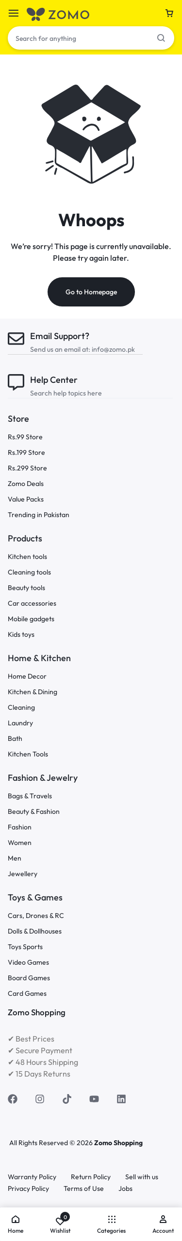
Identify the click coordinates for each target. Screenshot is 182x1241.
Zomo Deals (26, 484)
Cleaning (21, 707)
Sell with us (141, 1177)
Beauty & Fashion (34, 812)
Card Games (27, 993)
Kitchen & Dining (32, 692)
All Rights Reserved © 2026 (51, 1142)
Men (14, 858)
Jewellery (22, 874)
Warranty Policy (32, 1177)
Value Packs (26, 499)
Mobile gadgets (31, 619)
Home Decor (27, 676)
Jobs (125, 1189)
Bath (15, 739)
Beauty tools (26, 588)
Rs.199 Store (26, 453)
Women (20, 843)
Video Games (28, 962)
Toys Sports (25, 947)
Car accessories (32, 603)
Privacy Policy (28, 1189)
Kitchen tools (27, 557)
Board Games (29, 978)
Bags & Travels (30, 796)
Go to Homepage (91, 292)
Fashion (20, 827)
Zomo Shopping (118, 1142)
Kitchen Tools (28, 754)
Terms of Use (84, 1189)
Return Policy (91, 1177)
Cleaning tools (29, 572)
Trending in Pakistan (38, 515)
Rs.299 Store (27, 468)
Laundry (20, 723)
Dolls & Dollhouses (35, 931)
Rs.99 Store (25, 437)
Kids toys (21, 634)
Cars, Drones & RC (36, 916)
